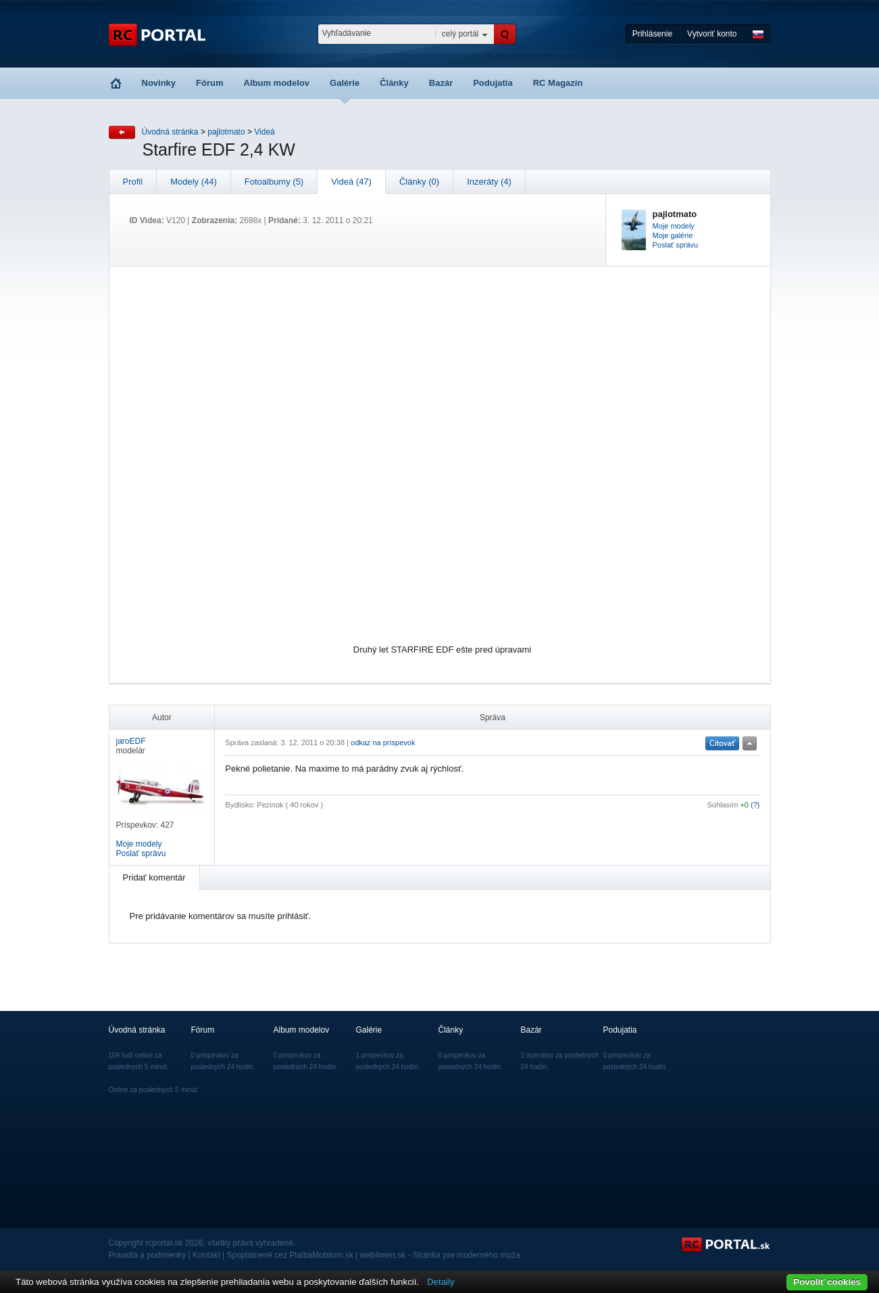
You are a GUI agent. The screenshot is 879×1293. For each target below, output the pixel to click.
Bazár (441, 83)
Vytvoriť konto (711, 34)
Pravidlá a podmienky (147, 1255)
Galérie (344, 83)
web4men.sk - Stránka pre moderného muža (440, 1255)
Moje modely (674, 226)
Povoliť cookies (827, 1282)
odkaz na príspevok (383, 742)
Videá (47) (351, 182)
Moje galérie (673, 235)
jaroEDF (131, 741)
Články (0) (419, 182)
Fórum (209, 83)
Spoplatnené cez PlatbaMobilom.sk (290, 1255)
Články (394, 83)
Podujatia (493, 83)
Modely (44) (193, 182)
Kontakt (206, 1255)
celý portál (460, 34)
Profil (133, 182)
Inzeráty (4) (489, 182)
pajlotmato (226, 132)
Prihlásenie (652, 34)
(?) (755, 805)
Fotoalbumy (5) (274, 182)
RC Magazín (558, 83)
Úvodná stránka (170, 132)
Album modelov (277, 83)
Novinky (159, 83)
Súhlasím (722, 805)
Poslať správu (676, 245)
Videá (264, 132)
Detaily (441, 1282)
